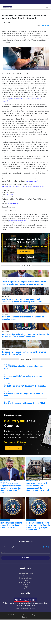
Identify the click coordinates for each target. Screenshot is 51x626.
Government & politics (25, 582)
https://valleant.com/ (31, 181)
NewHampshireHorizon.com (22, 615)
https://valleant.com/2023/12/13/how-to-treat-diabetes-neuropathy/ (23, 187)
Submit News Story (25, 251)
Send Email (9, 195)
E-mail (3, 552)
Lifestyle (25, 587)
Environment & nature (25, 578)
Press (25, 589)
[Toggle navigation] (47, 6)
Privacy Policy (24, 608)
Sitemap (32, 608)
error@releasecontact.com (17, 221)
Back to (25, 617)
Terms (17, 608)
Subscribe (25, 558)
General (25, 580)
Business (25, 576)
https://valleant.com (14, 203)
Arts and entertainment (25, 574)
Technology (25, 584)
